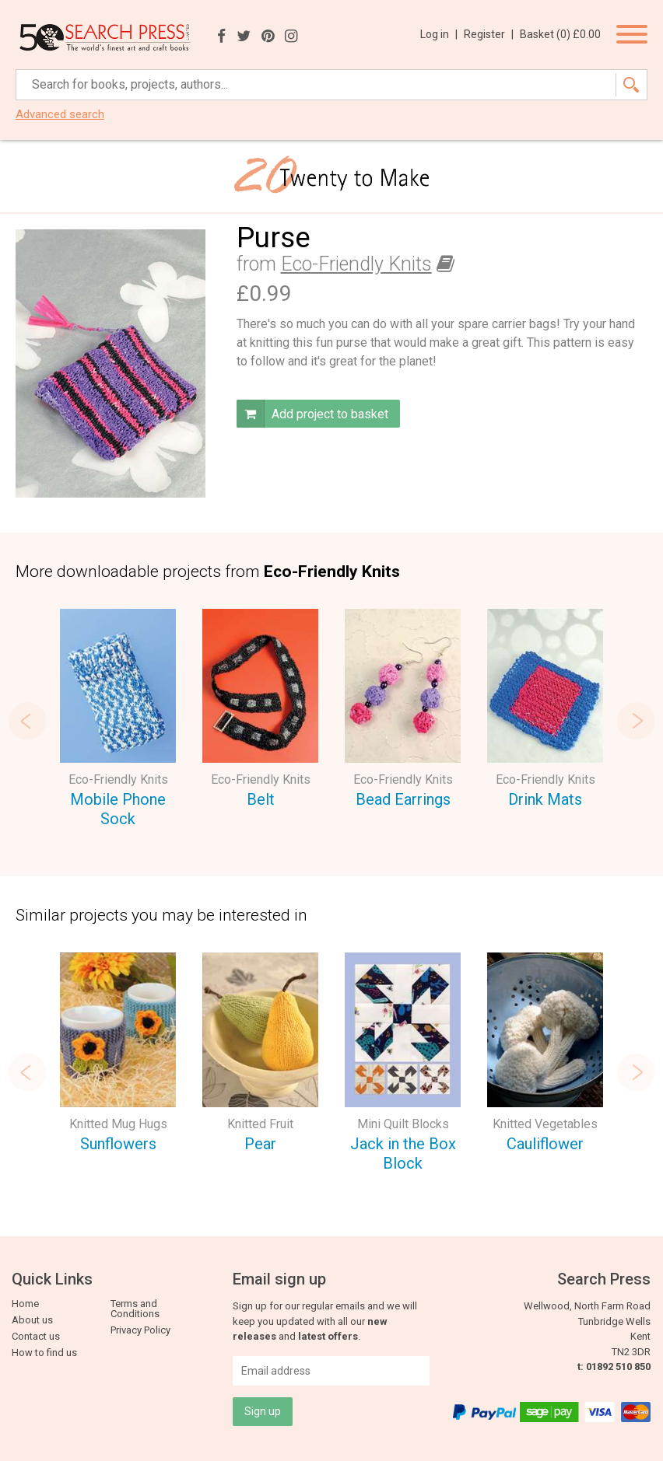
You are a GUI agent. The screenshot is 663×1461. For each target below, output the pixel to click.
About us (32, 1320)
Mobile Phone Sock (118, 809)
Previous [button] (27, 720)
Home (25, 1303)
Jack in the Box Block (403, 1153)
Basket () (560, 34)
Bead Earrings (403, 799)
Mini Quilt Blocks (403, 1124)
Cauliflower (545, 1143)
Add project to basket (312, 414)
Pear (260, 1143)
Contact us (36, 1336)
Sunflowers (118, 1143)
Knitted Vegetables (545, 1124)
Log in (439, 34)
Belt (261, 799)
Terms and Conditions (135, 1308)
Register (489, 34)
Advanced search (60, 115)
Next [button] (635, 720)
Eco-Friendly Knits (356, 264)
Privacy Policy (140, 1330)
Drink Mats (545, 799)
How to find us (44, 1352)
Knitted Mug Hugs (118, 1124)
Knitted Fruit (260, 1124)
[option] (118, 721)
